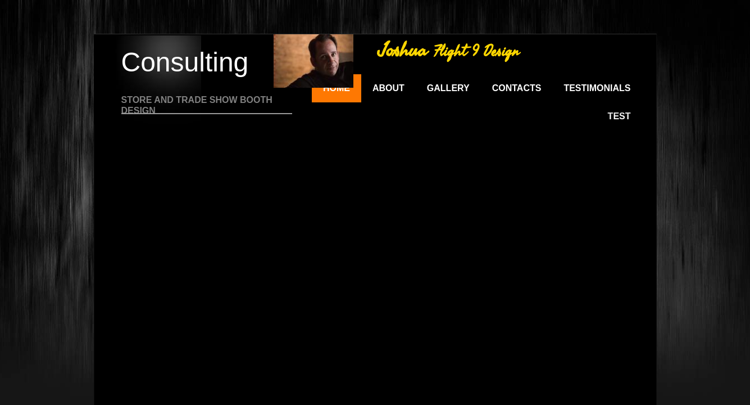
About (388, 88)
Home (336, 88)
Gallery (448, 88)
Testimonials (596, 88)
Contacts (517, 88)
